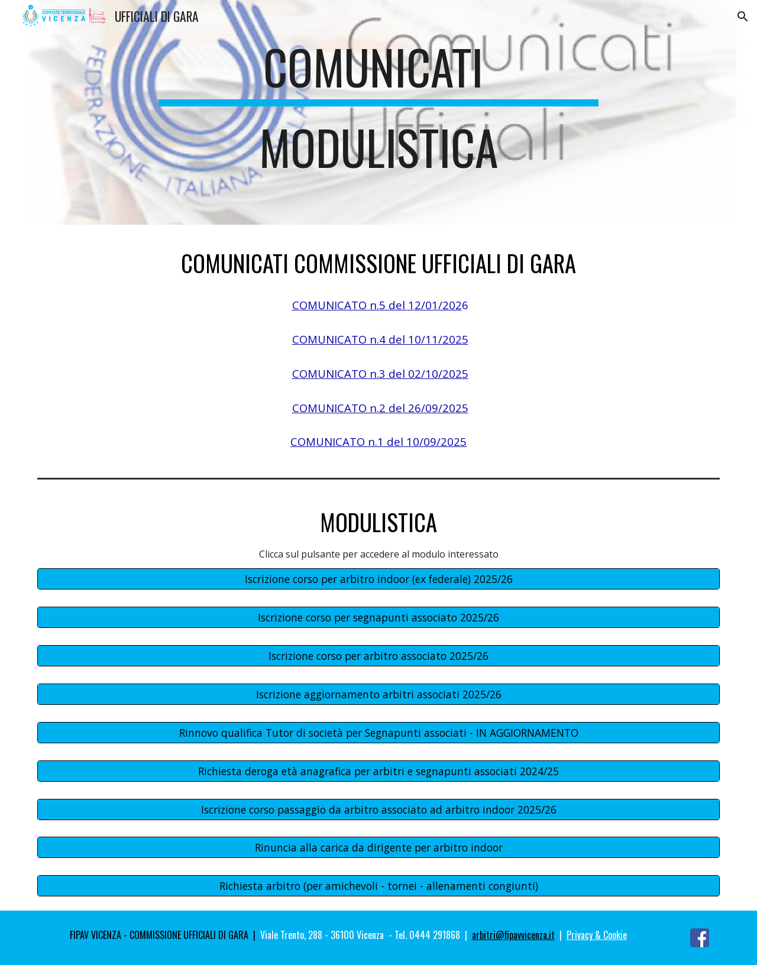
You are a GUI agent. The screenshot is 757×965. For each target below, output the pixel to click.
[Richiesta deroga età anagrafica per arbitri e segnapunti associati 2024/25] (378, 771)
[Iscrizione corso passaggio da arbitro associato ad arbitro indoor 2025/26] (378, 809)
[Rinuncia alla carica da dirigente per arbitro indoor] (378, 847)
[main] (378, 112)
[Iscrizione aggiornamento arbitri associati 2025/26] (378, 694)
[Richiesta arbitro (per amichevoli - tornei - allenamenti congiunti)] (378, 886)
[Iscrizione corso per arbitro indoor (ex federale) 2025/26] (378, 579)
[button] (743, 16)
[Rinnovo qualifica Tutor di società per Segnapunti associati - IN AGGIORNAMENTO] (378, 732)
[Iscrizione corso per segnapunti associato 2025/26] (378, 617)
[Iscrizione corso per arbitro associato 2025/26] (378, 656)
